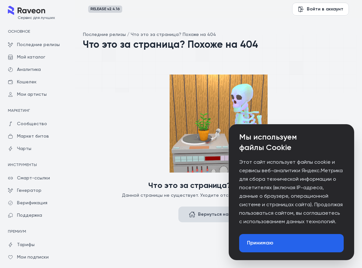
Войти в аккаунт (320, 9)
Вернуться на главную (218, 214)
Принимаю (260, 243)
